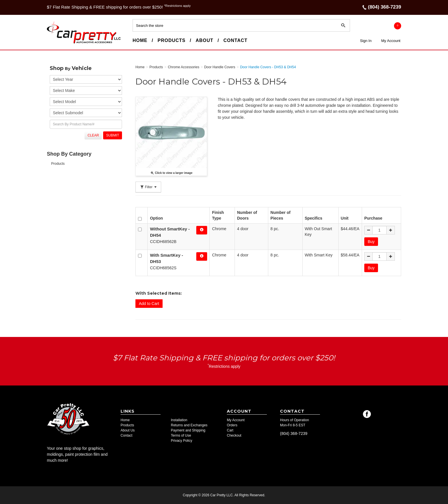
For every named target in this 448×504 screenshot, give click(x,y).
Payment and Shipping (188, 430)
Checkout (234, 435)
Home (140, 40)
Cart (230, 430)
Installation (179, 420)
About (204, 40)
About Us (128, 430)
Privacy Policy (181, 441)
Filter (148, 187)
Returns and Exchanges (189, 425)
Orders (232, 425)
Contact (235, 40)
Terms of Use (181, 435)
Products (171, 40)
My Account (390, 41)
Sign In (365, 41)
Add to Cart (149, 303)
